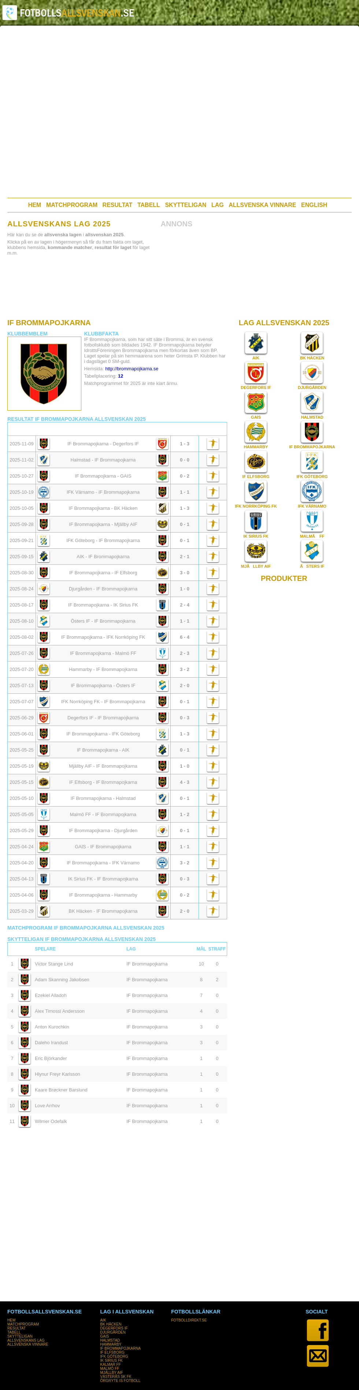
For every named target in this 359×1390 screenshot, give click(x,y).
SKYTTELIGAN (185, 205)
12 (120, 376)
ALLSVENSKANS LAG (26, 1340)
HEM (34, 205)
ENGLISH (314, 205)
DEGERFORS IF (256, 387)
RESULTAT (118, 205)
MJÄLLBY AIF (111, 1373)
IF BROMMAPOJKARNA (312, 447)
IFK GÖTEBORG (312, 476)
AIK (255, 358)
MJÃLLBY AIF (256, 566)
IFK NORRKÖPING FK (256, 506)
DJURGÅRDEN (312, 387)
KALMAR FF (110, 1365)
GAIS (256, 417)
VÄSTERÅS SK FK (116, 1377)
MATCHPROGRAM (71, 205)
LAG (217, 205)
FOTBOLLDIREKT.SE (189, 1320)
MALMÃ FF (312, 536)
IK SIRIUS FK (255, 536)
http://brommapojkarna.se (131, 368)
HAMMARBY (256, 447)
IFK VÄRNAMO (312, 506)
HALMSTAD (312, 417)
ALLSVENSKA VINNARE (262, 205)
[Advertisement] (79, 111)
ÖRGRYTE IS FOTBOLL (120, 1381)
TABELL (148, 205)
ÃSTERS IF (312, 566)
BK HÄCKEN (312, 358)
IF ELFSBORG (256, 476)
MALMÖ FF (109, 1369)
